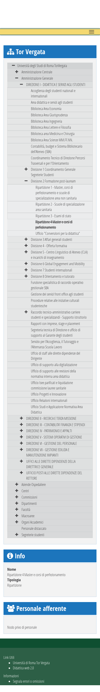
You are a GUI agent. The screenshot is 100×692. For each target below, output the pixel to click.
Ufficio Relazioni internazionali (49, 400)
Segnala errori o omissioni (28, 681)
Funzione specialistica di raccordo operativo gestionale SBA (57, 285)
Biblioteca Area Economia (46, 108)
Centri (25, 490)
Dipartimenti (29, 503)
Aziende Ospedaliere (34, 484)
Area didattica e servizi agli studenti (52, 102)
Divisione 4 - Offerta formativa (49, 245)
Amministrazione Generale (37, 78)
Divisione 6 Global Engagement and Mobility (58, 263)
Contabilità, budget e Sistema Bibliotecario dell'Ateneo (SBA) (56, 149)
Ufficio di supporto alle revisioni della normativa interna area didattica (53, 373)
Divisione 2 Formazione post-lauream (53, 180)
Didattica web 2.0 (23, 667)
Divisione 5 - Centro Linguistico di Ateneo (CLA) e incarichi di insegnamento (59, 255)
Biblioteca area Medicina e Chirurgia (52, 133)
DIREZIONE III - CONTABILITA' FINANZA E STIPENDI (55, 424)
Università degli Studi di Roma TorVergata (42, 65)
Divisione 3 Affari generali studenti (51, 239)
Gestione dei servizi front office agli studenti (57, 294)
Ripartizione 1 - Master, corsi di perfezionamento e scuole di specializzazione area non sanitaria (56, 192)
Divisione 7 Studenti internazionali (51, 270)
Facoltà (26, 509)
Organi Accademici (32, 522)
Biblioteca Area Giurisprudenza (49, 114)
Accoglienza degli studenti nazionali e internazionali (53, 93)
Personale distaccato (34, 528)
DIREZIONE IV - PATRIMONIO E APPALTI (49, 430)
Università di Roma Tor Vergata (31, 662)
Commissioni (29, 497)
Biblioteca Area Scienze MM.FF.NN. (52, 139)
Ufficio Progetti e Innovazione (48, 394)
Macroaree (28, 515)
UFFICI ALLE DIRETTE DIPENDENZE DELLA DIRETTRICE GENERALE (50, 464)
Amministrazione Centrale (37, 71)
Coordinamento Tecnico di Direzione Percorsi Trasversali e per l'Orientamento (58, 160)
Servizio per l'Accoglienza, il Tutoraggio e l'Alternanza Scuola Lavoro (54, 344)
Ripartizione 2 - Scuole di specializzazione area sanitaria (60, 207)
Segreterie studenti (33, 534)
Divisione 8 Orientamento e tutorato (52, 276)
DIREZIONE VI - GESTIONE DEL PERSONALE (51, 443)
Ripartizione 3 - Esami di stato (53, 215)
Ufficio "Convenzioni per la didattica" (58, 233)
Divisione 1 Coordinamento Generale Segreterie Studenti (53, 172)
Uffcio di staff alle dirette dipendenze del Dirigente (55, 356)
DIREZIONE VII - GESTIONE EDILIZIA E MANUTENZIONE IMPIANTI (47, 452)
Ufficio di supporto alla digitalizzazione (54, 364)
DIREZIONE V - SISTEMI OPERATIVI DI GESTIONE (54, 437)
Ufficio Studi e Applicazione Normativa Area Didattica (57, 409)
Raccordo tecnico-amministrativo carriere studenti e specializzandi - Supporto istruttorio (59, 315)
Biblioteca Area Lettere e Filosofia (51, 127)
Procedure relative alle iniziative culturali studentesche (55, 303)
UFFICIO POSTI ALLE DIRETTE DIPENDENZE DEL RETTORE (54, 475)
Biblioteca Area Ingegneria (46, 121)
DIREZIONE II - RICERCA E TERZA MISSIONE (51, 418)
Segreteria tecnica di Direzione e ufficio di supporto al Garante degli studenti (55, 332)
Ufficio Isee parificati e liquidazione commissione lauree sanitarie (52, 385)
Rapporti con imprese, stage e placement (55, 323)
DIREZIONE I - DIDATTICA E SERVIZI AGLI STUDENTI (55, 84)
